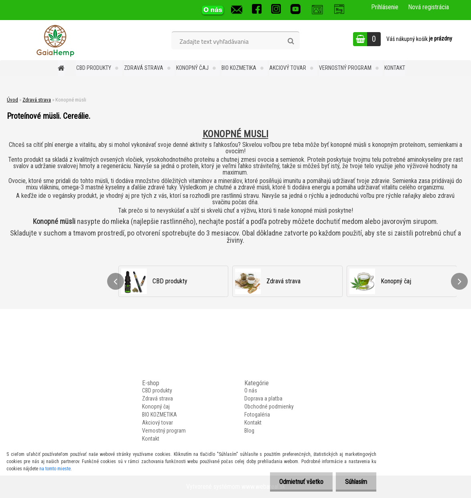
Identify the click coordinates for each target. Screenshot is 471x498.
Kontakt (394, 68)
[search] (291, 41)
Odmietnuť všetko (299, 482)
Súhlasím (355, 482)
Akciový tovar (287, 68)
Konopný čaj (192, 68)
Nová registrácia (428, 7)
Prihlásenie (384, 7)
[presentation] (115, 281)
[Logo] (55, 40)
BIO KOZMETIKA (238, 68)
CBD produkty (93, 68)
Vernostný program (345, 68)
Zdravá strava (143, 68)
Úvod (12, 100)
